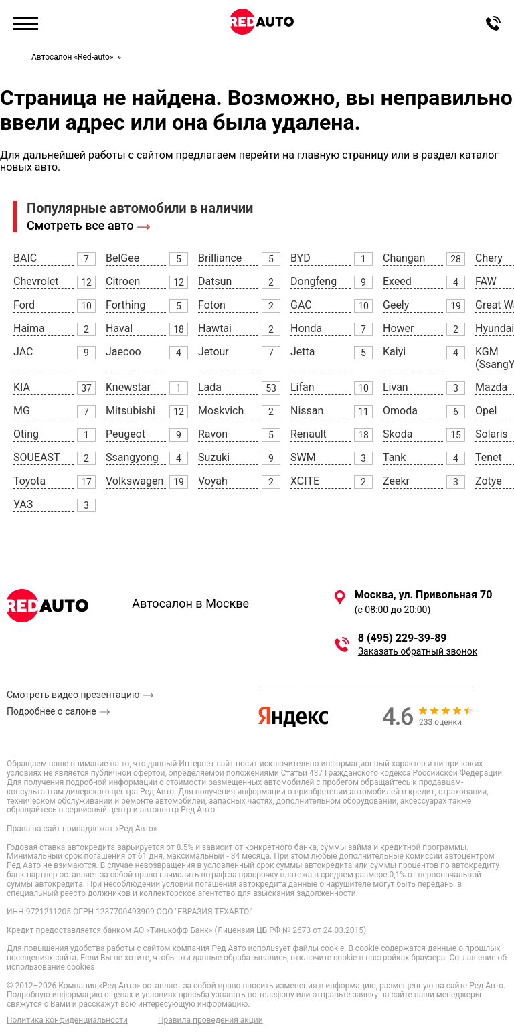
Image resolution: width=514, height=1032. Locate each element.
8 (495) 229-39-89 (402, 638)
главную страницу (343, 155)
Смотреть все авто (80, 225)
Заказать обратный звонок (417, 651)
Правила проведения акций (210, 1020)
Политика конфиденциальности (67, 1020)
